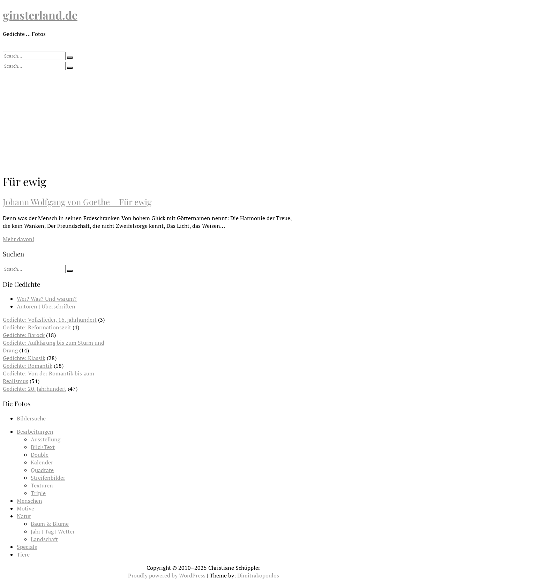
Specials (27, 547)
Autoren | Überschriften (46, 306)
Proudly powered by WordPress (166, 575)
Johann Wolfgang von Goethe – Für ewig (77, 201)
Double (39, 454)
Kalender (42, 462)
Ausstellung (45, 439)
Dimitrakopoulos (258, 575)
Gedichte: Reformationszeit (37, 327)
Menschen (29, 501)
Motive (25, 508)
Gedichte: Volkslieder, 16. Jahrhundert (50, 319)
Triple (38, 493)
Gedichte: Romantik (27, 366)
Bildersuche (31, 418)
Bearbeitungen (35, 431)
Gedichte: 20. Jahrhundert (34, 389)
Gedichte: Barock (24, 335)
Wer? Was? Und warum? (47, 299)
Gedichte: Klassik (24, 358)
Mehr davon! (18, 239)
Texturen (42, 485)
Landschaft (44, 539)
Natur (24, 516)
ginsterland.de (40, 14)
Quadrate (42, 470)
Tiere (23, 554)
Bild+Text (43, 447)
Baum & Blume (50, 524)
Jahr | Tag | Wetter (53, 531)
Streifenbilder (48, 478)
